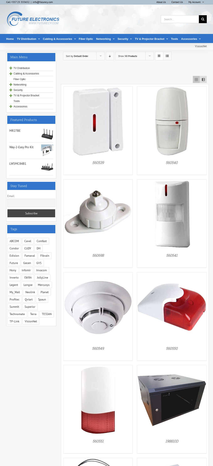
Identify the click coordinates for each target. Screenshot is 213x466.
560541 (171, 255)
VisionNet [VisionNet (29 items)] (31, 321)
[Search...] (180, 19)
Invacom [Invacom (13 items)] (41, 270)
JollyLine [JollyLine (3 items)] (42, 277)
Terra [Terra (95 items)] (33, 314)
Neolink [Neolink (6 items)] (30, 292)
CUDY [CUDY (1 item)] (27, 248)
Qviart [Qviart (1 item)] (29, 299)
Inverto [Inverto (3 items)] (14, 277)
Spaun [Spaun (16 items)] (42, 299)
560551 (98, 441)
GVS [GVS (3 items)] (38, 263)
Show (127, 56)
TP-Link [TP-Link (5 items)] (14, 321)
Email (10, 196)
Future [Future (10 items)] (14, 263)
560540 (172, 162)
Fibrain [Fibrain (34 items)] (44, 255)
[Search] (203, 19)
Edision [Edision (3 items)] (14, 255)
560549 (98, 348)
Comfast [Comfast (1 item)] (42, 241)
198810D (171, 441)
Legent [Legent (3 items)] (14, 285)
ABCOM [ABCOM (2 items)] (14, 241)
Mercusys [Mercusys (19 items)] (44, 285)
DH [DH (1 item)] (38, 248)
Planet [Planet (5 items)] (45, 292)
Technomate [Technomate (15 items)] (17, 314)
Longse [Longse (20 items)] (28, 285)
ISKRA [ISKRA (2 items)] (28, 277)
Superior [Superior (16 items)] (30, 307)
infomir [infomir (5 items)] (26, 270)
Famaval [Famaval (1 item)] (30, 255)
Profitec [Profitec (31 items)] (14, 299)
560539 (98, 162)
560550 (172, 348)
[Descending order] (110, 56)
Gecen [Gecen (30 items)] (27, 263)
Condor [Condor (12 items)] (14, 248)
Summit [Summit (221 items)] (14, 307)
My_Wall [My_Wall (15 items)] (15, 292)
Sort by (77, 56)
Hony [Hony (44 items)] (13, 270)
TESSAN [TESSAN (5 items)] (47, 314)
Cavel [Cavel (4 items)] (27, 241)
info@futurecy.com (43, 2)
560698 (98, 255)
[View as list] (167, 56)
